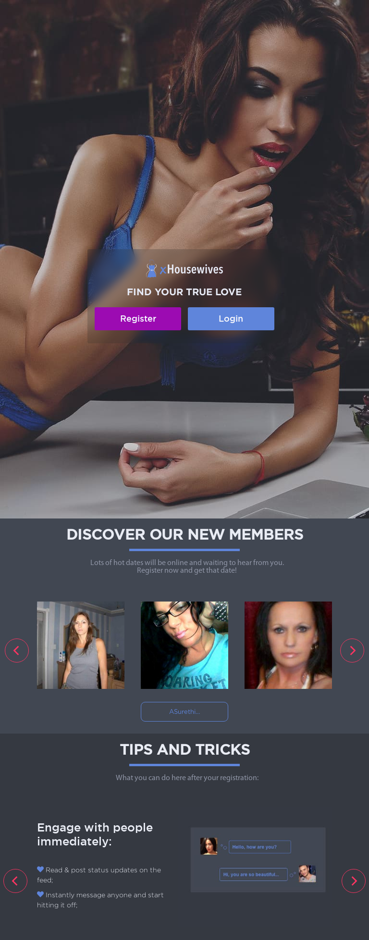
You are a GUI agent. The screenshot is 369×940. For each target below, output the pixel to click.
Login (231, 318)
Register (138, 318)
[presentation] (17, 651)
